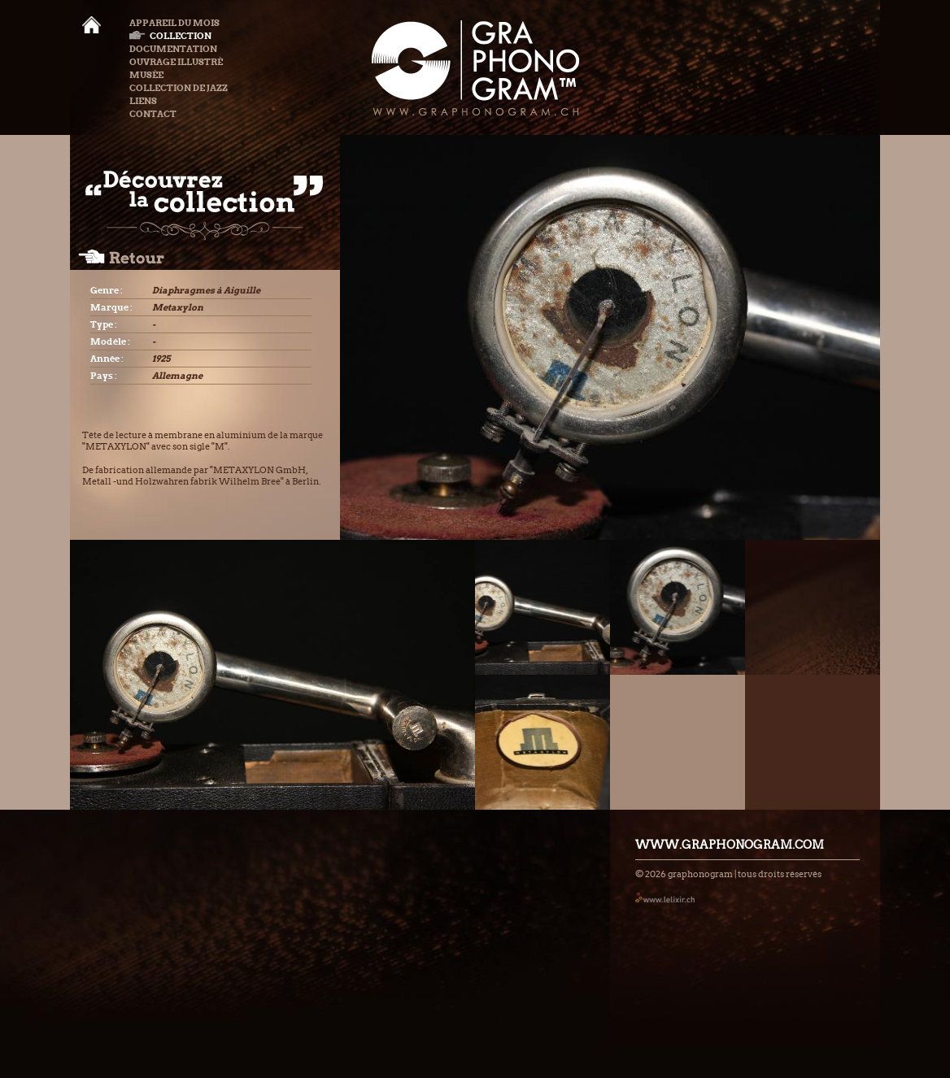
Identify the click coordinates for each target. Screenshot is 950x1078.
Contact (152, 114)
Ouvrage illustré (176, 61)
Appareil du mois (174, 22)
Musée (146, 74)
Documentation (173, 48)
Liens (143, 100)
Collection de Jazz (178, 87)
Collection (170, 35)
